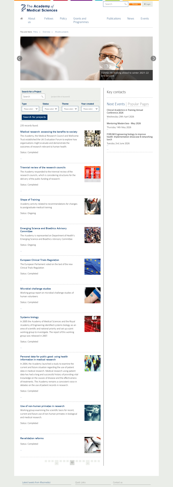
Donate (129, 4)
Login (144, 4)
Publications (116, 17)
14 (47, 416)
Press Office (80, 444)
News (133, 17)
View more (111, 149)
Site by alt (150, 469)
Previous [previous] (19, 52)
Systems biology (28, 286)
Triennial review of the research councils (40, 153)
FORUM (97, 447)
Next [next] (153, 52)
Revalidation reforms (30, 392)
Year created (87, 96)
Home (78, 441)
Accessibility (53, 471)
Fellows (51, 17)
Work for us (99, 460)
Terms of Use (44, 471)
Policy (66, 17)
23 (89, 416)
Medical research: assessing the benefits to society (46, 121)
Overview (44, 26)
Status (45, 96)
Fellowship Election (83, 451)
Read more (25, 145)
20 (79, 416)
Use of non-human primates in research (40, 363)
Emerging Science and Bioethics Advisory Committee (47, 209)
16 (58, 416)
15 (52, 416)
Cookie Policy (24, 471)
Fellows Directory (82, 447)
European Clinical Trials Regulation (37, 234)
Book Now (110, 112)
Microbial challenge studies (34, 260)
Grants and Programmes (89, 17)
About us (35, 17)
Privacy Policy (34, 471)
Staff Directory (100, 457)
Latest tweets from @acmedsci (36, 435)
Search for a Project (30, 84)
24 (94, 416)
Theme (65, 96)
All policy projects (59, 26)
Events (147, 17)
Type (24, 96)
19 (73, 416)
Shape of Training (29, 183)
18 (68, 416)
